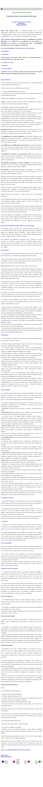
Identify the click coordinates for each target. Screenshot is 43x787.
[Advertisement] (21, 4)
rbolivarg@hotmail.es (21, 24)
